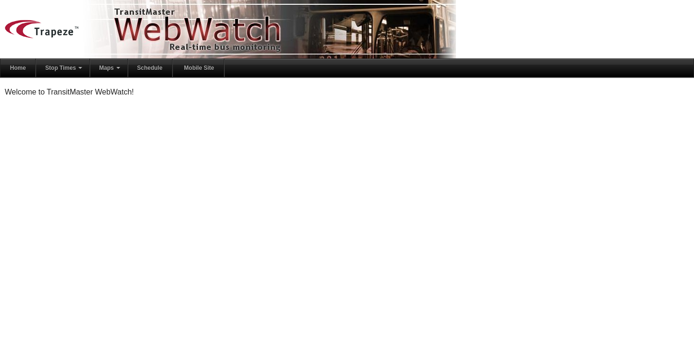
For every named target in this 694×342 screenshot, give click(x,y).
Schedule (149, 68)
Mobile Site (199, 68)
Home (18, 68)
